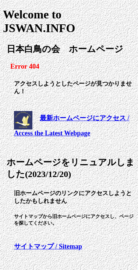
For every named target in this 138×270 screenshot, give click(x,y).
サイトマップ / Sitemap (48, 246)
